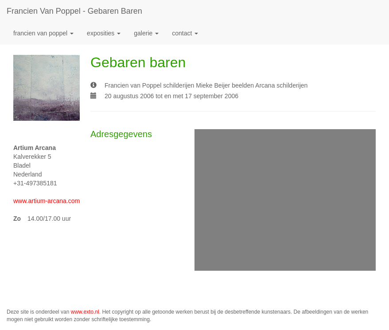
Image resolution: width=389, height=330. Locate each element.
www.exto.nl (85, 312)
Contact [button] (185, 33)
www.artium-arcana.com (46, 200)
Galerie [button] (146, 33)
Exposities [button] (104, 33)
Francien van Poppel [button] (43, 33)
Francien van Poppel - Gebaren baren (74, 11)
